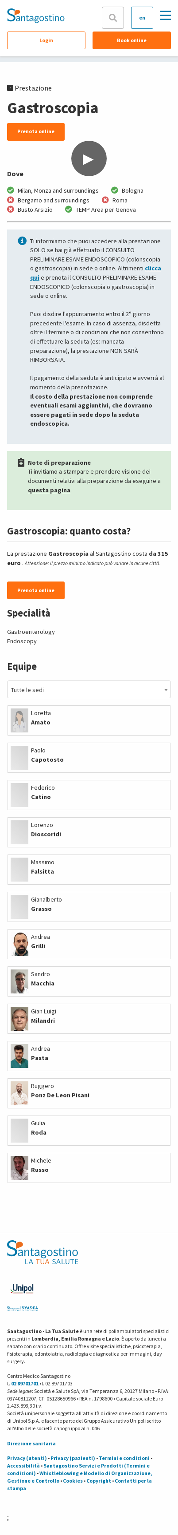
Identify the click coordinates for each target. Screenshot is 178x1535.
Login (46, 40)
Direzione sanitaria (31, 1443)
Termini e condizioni (124, 1458)
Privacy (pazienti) (72, 1458)
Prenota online (35, 131)
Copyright (98, 1480)
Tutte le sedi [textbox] (27, 690)
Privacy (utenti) (27, 1458)
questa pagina (49, 490)
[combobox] (89, 689)
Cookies (73, 1480)
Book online (132, 40)
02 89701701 (25, 1383)
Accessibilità (23, 1465)
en (142, 17)
